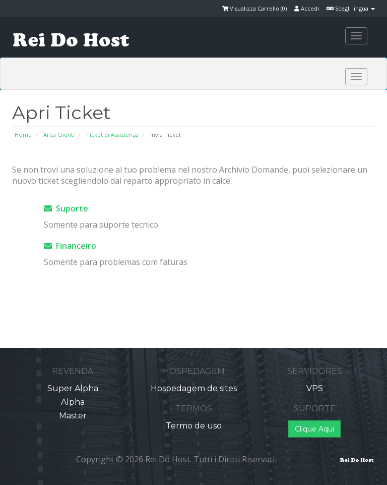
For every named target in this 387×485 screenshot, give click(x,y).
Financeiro (70, 245)
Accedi (306, 8)
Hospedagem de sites (194, 388)
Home (23, 134)
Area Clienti (59, 134)
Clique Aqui (314, 429)
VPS (314, 388)
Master (73, 415)
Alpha (73, 402)
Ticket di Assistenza (112, 134)
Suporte (66, 208)
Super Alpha (72, 388)
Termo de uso (194, 425)
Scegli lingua (351, 8)
